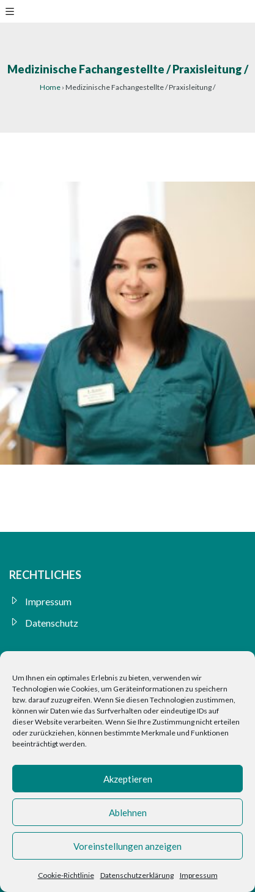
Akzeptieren (127, 778)
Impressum (199, 875)
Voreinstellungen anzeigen (127, 846)
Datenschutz (51, 622)
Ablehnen (128, 812)
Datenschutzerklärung (137, 875)
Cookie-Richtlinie (66, 875)
